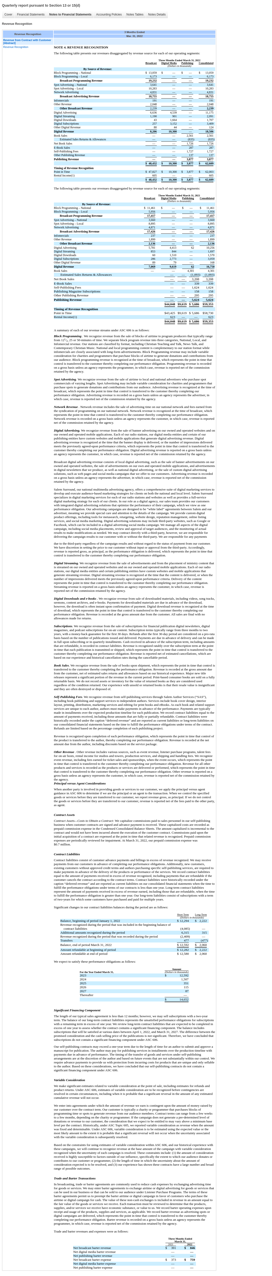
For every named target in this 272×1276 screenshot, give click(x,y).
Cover (8, 14)
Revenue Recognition (15, 46)
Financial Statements (31, 14)
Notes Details (157, 14)
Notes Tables (135, 14)
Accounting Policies (109, 14)
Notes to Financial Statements (70, 14)
